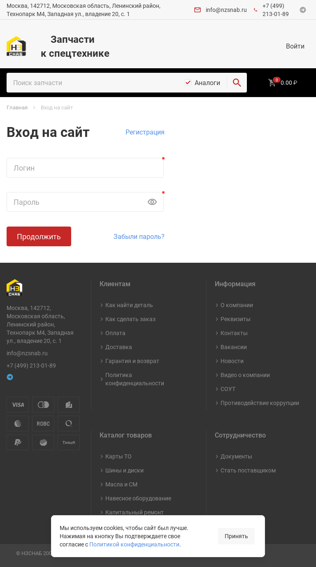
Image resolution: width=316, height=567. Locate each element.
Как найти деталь (129, 305)
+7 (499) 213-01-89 (276, 10)
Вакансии (234, 347)
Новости (232, 361)
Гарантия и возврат (132, 361)
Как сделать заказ (130, 319)
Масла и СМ (121, 484)
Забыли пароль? (139, 236)
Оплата (115, 333)
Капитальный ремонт (134, 512)
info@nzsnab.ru (226, 10)
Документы (236, 456)
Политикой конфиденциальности (134, 544)
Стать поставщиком (248, 470)
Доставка (118, 347)
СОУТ (228, 389)
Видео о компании (245, 375)
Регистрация (145, 132)
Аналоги (207, 82)
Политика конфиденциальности (134, 379)
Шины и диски (124, 470)
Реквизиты (236, 319)
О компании (237, 305)
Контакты (234, 333)
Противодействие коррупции (260, 403)
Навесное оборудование (138, 498)
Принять (236, 536)
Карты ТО (118, 456)
